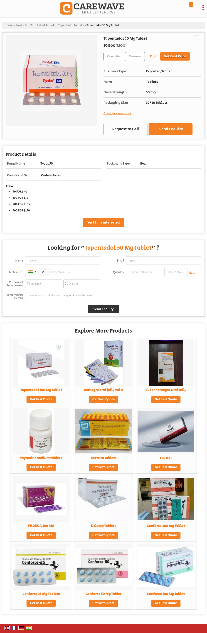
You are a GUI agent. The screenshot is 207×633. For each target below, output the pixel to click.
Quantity (118, 272)
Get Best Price (175, 56)
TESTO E (166, 458)
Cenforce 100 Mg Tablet (166, 594)
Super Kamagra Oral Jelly (165, 390)
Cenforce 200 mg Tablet (166, 526)
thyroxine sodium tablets (41, 458)
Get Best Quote (41, 399)
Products (21, 25)
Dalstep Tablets (103, 526)
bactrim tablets (103, 458)
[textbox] (135, 56)
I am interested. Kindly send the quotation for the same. (113, 296)
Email (120, 260)
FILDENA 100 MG (41, 526)
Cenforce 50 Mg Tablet (103, 594)
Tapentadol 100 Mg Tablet (41, 390)
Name (19, 260)
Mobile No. (16, 272)
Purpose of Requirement (14, 284)
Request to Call (126, 129)
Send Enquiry (171, 129)
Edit (153, 56)
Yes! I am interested (103, 222)
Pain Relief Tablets (43, 25)
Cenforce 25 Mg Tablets (41, 594)
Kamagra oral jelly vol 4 (103, 390)
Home (9, 25)
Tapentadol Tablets (71, 25)
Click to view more (117, 113)
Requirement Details (14, 296)
